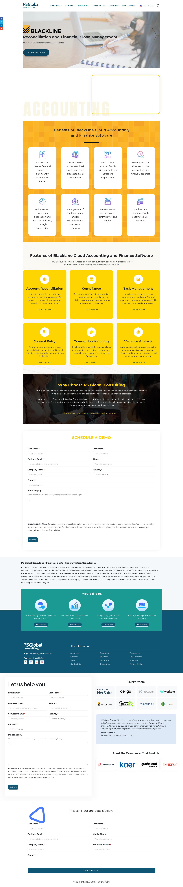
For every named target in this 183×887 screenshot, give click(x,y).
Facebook (1, 18)
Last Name (98, 448)
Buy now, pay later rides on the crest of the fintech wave (91, 413)
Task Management (138, 288)
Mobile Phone (99, 834)
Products (83, 6)
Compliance (91, 288)
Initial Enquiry (34, 491)
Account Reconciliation (44, 288)
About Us (113, 6)
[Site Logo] (31, 5)
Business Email (36, 459)
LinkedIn (1, 25)
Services (69, 6)
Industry (97, 469)
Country (32, 480)
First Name (34, 448)
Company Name (36, 469)
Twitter (1, 22)
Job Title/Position (102, 844)
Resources (98, 6)
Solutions (55, 6)
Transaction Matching (91, 341)
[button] (158, 5)
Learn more (45, 309)
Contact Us (128, 6)
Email (1, 29)
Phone (96, 459)
